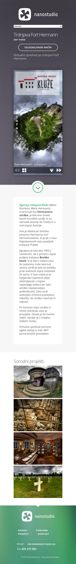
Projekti (23, 533)
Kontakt (43, 533)
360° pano (19, 39)
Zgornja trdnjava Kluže (34, 205)
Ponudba (42, 530)
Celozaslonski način (38, 47)
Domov (22, 530)
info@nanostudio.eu (42, 544)
